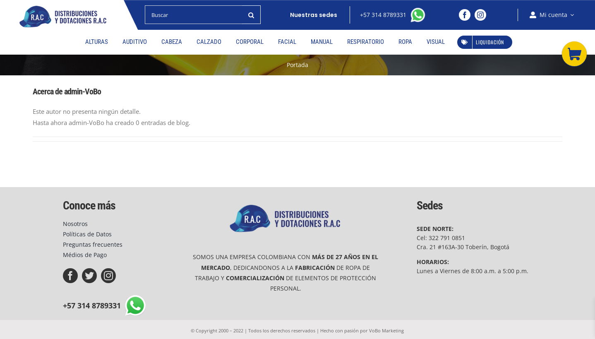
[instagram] (480, 15)
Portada (297, 65)
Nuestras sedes (313, 15)
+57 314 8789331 (385, 15)
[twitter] (89, 275)
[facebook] (464, 15)
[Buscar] (193, 14)
